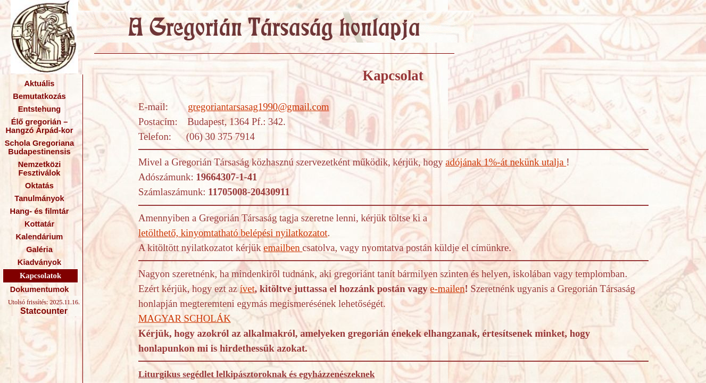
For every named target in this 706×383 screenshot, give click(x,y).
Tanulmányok (39, 198)
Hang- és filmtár (39, 211)
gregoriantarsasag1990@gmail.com (258, 106)
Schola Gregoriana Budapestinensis (39, 147)
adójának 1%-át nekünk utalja (505, 162)
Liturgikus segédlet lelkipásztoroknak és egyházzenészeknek (256, 374)
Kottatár (39, 224)
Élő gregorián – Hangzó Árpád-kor (39, 126)
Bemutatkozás (39, 96)
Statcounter (44, 310)
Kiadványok (39, 262)
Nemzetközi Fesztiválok (39, 168)
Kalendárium (39, 236)
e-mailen (447, 288)
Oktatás (39, 185)
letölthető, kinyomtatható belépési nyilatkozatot (232, 232)
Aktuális (39, 83)
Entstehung (39, 109)
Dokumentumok (39, 289)
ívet (247, 288)
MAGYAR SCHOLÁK (184, 318)
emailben (282, 247)
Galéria (39, 249)
